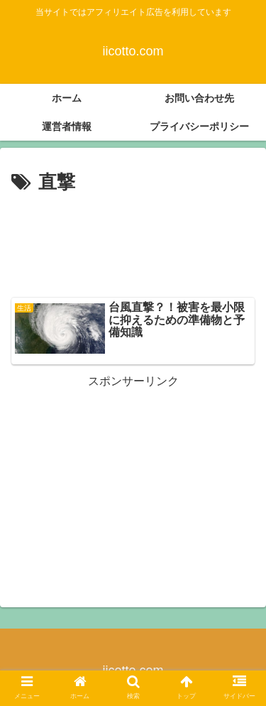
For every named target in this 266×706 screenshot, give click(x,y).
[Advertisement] (133, 241)
